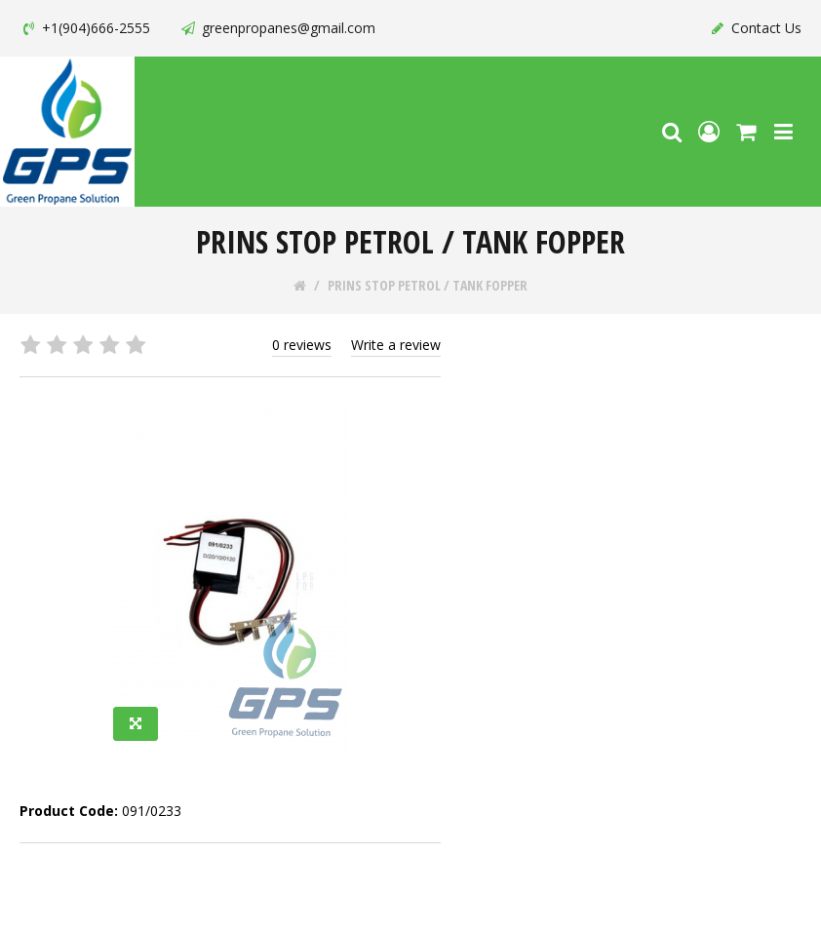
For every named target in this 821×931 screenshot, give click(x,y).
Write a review (396, 344)
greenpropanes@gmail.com (277, 28)
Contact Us (755, 28)
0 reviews (302, 344)
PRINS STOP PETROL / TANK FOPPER (428, 285)
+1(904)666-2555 (85, 28)
